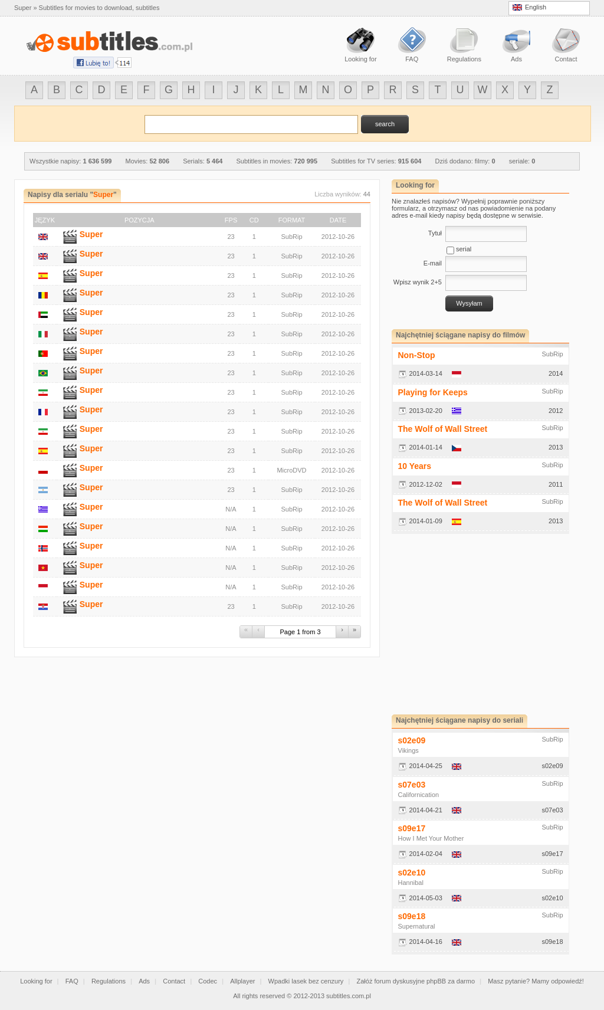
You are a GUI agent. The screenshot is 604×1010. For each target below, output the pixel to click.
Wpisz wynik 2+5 (417, 282)
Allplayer (242, 981)
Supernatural (416, 926)
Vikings (408, 750)
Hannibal (411, 882)
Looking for (36, 981)
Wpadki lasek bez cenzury (306, 981)
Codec (207, 981)
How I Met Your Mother (431, 838)
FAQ (71, 981)
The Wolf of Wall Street (443, 429)
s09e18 (412, 916)
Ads (144, 981)
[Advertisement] (491, 624)
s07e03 (412, 784)
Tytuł (435, 233)
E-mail (433, 263)
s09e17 (412, 828)
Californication (418, 794)
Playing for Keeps (433, 392)
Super (91, 234)
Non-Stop (416, 355)
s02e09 (412, 740)
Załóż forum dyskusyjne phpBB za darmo (416, 981)
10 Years (415, 466)
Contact (174, 981)
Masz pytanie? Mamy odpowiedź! (536, 981)
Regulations (108, 981)
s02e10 (412, 872)
